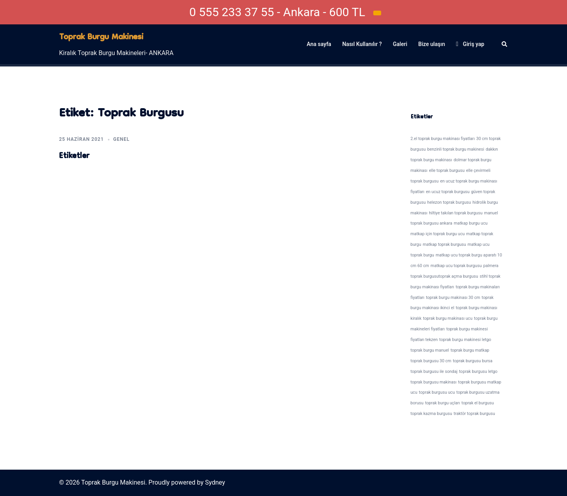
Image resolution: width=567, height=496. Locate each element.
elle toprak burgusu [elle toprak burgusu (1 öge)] (446, 170)
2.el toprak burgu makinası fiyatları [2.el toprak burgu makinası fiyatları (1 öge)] (443, 138)
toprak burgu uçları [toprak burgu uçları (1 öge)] (442, 403)
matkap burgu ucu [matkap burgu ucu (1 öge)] (470, 223)
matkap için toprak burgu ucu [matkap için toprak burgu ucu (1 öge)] (438, 233)
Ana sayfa (319, 44)
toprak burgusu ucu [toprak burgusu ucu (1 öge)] (437, 392)
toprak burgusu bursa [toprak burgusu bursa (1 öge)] (473, 360)
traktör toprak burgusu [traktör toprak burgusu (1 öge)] (474, 413)
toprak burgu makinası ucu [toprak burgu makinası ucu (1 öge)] (447, 318)
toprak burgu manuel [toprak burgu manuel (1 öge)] (430, 350)
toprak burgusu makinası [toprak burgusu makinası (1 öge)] (434, 382)
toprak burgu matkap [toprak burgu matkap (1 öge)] (469, 350)
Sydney (215, 482)
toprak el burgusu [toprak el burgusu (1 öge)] (477, 403)
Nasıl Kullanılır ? (362, 44)
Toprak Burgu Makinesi (101, 37)
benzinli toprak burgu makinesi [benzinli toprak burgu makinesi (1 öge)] (455, 149)
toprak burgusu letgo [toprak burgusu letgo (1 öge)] (478, 371)
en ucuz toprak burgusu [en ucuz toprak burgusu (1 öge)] (448, 191)
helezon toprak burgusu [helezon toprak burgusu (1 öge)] (449, 202)
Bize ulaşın (431, 44)
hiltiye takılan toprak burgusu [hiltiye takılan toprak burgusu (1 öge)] (455, 213)
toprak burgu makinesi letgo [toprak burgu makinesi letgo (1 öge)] (465, 339)
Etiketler (74, 157)
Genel (121, 139)
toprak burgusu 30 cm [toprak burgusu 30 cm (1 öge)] (431, 360)
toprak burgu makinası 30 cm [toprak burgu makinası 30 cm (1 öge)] (453, 297)
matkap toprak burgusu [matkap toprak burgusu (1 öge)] (444, 244)
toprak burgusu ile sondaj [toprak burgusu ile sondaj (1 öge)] (434, 371)
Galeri (400, 44)
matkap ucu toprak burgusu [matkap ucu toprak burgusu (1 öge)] (456, 265)
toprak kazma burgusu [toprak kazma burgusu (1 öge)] (431, 413)
